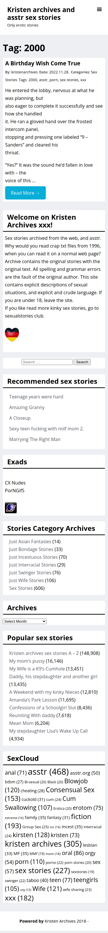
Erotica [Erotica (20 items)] (62, 808)
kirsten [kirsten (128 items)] (31, 834)
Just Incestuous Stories (33, 557)
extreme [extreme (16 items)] (14, 818)
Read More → (25, 193)
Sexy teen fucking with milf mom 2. (46, 428)
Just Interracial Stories (32, 565)
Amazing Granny (27, 407)
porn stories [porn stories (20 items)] (78, 862)
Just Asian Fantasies (30, 541)
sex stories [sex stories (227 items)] (42, 870)
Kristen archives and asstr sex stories (41, 13)
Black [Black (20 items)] (55, 782)
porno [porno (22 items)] (54, 862)
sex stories (69, 79)
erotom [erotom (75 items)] (88, 808)
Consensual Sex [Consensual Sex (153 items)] (49, 794)
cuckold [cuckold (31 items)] (33, 799)
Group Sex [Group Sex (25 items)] (35, 826)
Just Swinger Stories (30, 572)
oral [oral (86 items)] (73, 853)
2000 (33, 79)
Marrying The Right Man (34, 439)
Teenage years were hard (36, 397)
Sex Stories (21, 588)
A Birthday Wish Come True (42, 63)
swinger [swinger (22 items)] (15, 880)
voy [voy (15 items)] (25, 890)
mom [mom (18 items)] (53, 854)
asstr (43, 79)
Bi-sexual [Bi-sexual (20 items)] (35, 782)
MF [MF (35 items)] (21, 853)
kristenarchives (24, 72)
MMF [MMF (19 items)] (37, 853)
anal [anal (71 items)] (16, 772)
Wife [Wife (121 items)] (47, 888)
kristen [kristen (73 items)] (65, 835)
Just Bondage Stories (31, 549)
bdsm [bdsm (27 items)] (14, 781)
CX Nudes (15, 483)
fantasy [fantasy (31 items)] (58, 817)
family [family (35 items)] (35, 817)
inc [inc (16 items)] (55, 827)
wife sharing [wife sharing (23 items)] (77, 889)
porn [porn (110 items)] (30, 861)
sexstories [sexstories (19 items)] (82, 871)
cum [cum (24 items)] (53, 799)
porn (54, 79)
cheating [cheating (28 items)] (33, 790)
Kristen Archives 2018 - (66, 921)
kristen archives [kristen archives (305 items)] (43, 843)
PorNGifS (14, 490)
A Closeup (20, 418)
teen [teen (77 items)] (61, 880)
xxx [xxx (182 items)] (19, 897)
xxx (83, 79)
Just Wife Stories (26, 580)
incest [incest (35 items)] (72, 826)
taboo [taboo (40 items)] (37, 880)
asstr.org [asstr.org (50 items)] (85, 772)
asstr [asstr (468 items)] (48, 771)
